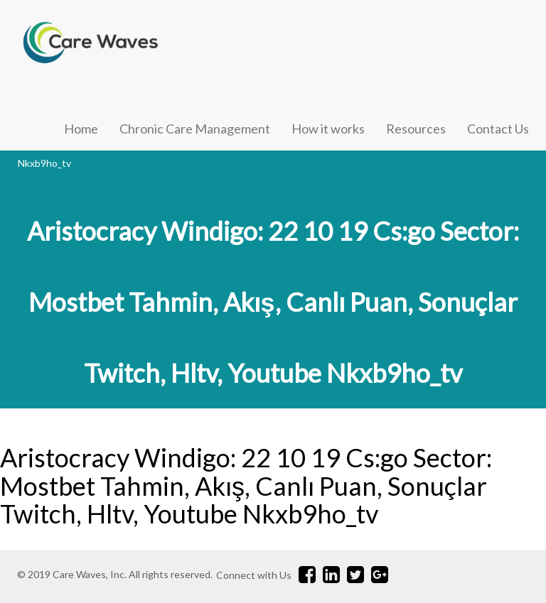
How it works (328, 128)
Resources (416, 128)
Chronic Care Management (194, 128)
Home (81, 128)
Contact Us (498, 128)
